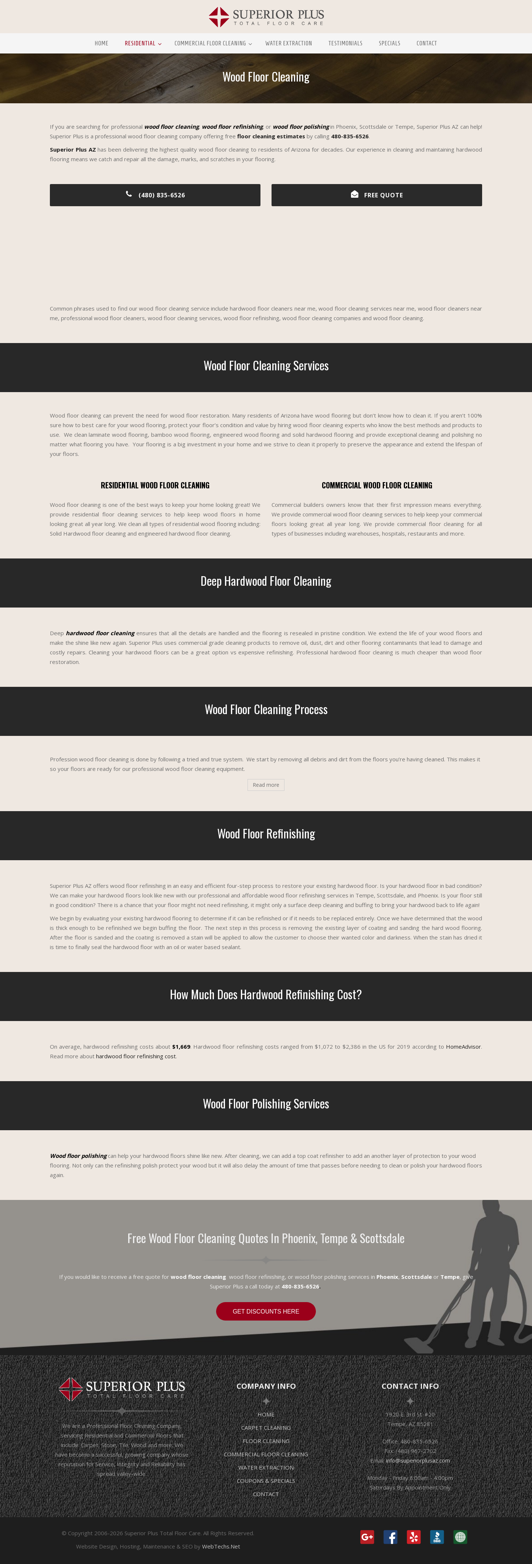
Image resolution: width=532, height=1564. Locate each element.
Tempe (450, 1276)
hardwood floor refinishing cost (136, 1056)
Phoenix (387, 1276)
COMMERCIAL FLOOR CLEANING (266, 1454)
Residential (140, 43)
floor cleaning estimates (271, 136)
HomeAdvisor (463, 1046)
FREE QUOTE (377, 195)
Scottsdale (416, 1276)
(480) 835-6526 (155, 195)
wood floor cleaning (198, 1276)
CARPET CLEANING (266, 1427)
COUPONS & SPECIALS (266, 1480)
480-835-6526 (350, 136)
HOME (266, 1414)
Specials (389, 43)
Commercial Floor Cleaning (210, 43)
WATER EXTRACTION (266, 1467)
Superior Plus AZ (73, 149)
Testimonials (345, 43)
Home (102, 43)
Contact (427, 43)
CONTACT (266, 1494)
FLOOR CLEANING (266, 1440)
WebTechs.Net (221, 1546)
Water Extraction (288, 43)
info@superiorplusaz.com (418, 1460)
